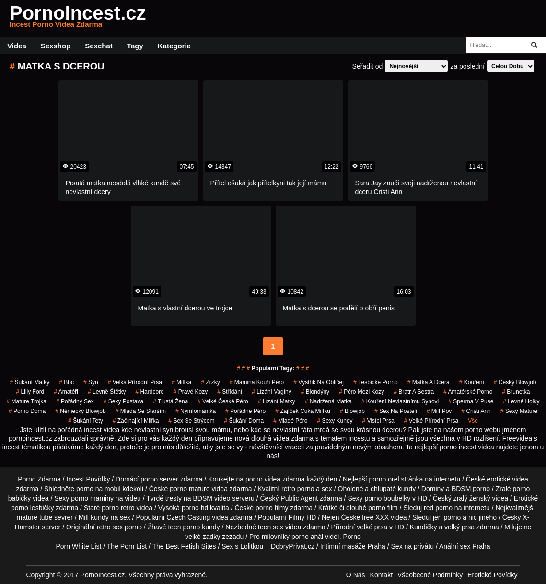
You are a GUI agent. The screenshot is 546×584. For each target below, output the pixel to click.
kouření (471, 382)
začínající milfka (136, 420)
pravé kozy (191, 392)
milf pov (439, 411)
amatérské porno (467, 392)
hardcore (149, 392)
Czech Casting (188, 517)
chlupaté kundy (393, 488)
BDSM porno (471, 488)
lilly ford (30, 392)
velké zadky (202, 536)
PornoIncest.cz (78, 19)
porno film (382, 508)
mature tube (34, 517)
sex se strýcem (191, 420)
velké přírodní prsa (431, 420)
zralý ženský (471, 498)
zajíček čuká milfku (302, 411)
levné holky (521, 401)
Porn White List (78, 546)
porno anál (307, 536)
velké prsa (372, 527)
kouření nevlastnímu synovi (400, 401)
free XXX (375, 517)
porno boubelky (387, 498)
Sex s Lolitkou (242, 546)
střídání (229, 392)
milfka (181, 382)
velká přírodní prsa (135, 382)
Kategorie (174, 46)
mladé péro (290, 420)
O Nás (355, 575)
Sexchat (99, 46)
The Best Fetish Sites (184, 546)
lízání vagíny (271, 392)
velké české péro (222, 401)
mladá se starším (141, 411)
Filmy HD (302, 517)
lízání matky (276, 401)
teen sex (270, 527)
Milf (84, 517)
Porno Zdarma (39, 479)
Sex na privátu (412, 546)
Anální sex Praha (464, 546)
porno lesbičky (32, 508)
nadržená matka (328, 401)
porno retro (118, 508)
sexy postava (123, 401)
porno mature (189, 488)
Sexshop (56, 46)
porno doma (27, 411)
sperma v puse (470, 401)
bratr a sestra (414, 392)
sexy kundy (335, 420)
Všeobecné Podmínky (430, 575)
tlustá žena (170, 401)
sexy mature (518, 411)
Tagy (135, 46)
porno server (159, 479)
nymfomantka (195, 411)
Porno (351, 536)
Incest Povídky (88, 479)
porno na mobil (98, 488)
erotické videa (507, 479)
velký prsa (459, 527)
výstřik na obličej (318, 382)
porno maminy (92, 498)
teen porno (184, 527)
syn (90, 382)
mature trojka (26, 401)
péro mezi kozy (361, 392)
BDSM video (211, 498)
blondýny (315, 392)
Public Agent (299, 498)
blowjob (352, 411)
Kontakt (381, 575)
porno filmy (272, 508)
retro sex (110, 527)
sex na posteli (395, 411)
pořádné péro (245, 411)
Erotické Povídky (492, 575)
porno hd (195, 508)
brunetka (516, 392)
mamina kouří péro (257, 382)
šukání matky (30, 382)
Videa (16, 46)
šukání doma (244, 420)
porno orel (384, 479)
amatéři (66, 392)
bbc (66, 382)
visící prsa (378, 420)
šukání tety (85, 420)
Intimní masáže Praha (352, 546)
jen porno (447, 517)
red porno (438, 508)
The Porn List (127, 546)
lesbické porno (375, 382)
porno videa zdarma (275, 479)
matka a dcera (428, 382)
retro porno (297, 488)
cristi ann (475, 411)
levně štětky (107, 392)
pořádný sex (75, 401)
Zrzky (210, 382)
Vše (473, 420)
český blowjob (515, 382)
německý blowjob (80, 411)
